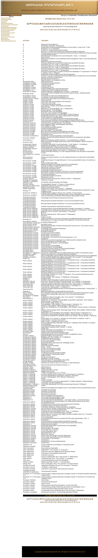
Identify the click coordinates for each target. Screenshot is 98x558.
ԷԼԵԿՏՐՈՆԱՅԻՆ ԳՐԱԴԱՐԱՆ (63, 10)
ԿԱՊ (75, 10)
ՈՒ (82, 24)
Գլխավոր (64, 15)
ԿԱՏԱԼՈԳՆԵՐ (41, 10)
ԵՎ (88, 24)
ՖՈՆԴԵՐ (50, 10)
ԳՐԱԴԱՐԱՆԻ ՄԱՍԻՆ (28, 10)
